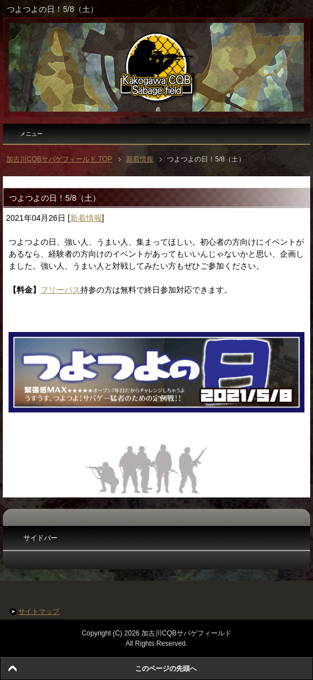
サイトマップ (38, 612)
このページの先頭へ (166, 669)
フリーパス (60, 289)
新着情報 (86, 217)
